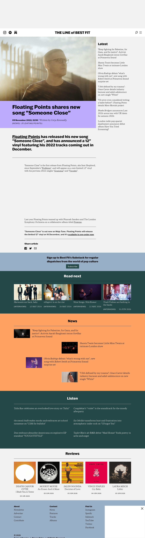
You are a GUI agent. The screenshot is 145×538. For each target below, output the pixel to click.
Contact (17, 517)
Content (53, 506)
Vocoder (73, 171)
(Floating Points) (31, 123)
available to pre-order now (81, 234)
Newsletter (19, 510)
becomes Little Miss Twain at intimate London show (113, 65)
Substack (89, 517)
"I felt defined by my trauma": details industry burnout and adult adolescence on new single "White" (112, 90)
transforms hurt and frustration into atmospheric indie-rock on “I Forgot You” (97, 422)
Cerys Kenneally (59, 120)
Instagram (90, 510)
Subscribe (72, 266)
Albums (53, 520)
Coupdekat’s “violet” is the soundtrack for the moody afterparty (100, 410)
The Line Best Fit (72, 32)
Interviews (20, 307)
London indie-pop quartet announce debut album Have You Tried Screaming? (111, 125)
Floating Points (26, 136)
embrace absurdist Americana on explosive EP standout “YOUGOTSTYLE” (40, 434)
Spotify (88, 513)
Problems (46, 168)
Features (54, 513)
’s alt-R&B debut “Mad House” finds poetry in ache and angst (102, 434)
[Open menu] (140, 32)
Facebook (89, 527)
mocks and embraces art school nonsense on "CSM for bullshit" (41, 422)
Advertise (18, 513)
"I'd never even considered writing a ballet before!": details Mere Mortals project (113, 103)
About (17, 506)
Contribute (19, 520)
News (16, 123)
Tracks (53, 517)
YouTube (89, 520)
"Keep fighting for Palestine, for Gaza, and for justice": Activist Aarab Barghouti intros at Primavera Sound (112, 53)
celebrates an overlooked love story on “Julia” (41, 408)
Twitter (88, 524)
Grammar (58, 171)
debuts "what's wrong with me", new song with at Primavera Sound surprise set (113, 77)
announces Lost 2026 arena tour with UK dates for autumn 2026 (112, 113)
